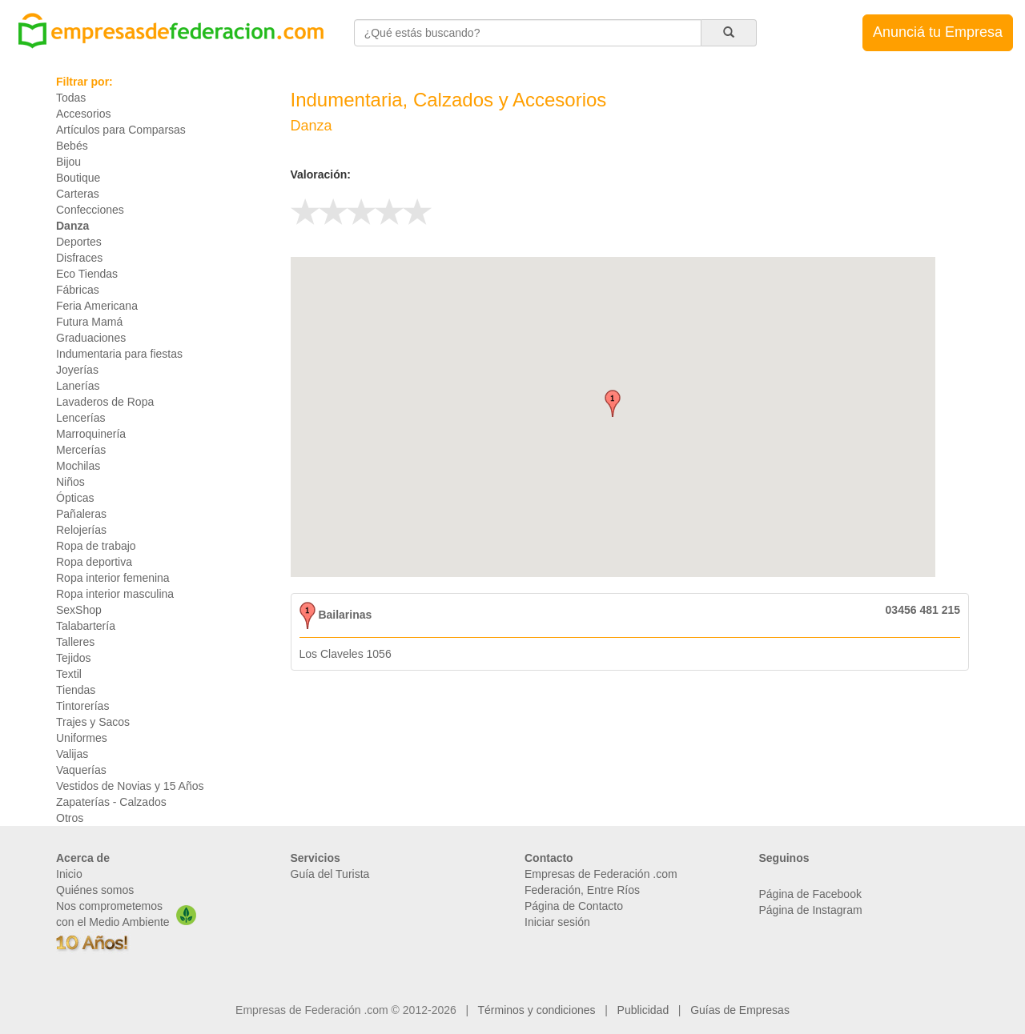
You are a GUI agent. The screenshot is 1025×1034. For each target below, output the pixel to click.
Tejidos (73, 657)
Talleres (75, 641)
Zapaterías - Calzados (111, 802)
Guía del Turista (330, 874)
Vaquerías (81, 769)
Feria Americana (97, 305)
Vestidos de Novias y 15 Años (129, 786)
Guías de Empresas (740, 1010)
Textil (69, 673)
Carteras (77, 193)
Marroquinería (91, 433)
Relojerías (81, 529)
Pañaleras (81, 513)
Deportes (79, 241)
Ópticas (75, 497)
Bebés (72, 145)
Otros (69, 818)
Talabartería (85, 625)
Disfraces (79, 257)
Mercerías (81, 449)
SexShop (79, 609)
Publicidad (643, 1010)
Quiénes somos (95, 890)
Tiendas (75, 689)
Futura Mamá (89, 321)
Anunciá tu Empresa (938, 32)
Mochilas (78, 465)
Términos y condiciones (537, 1010)
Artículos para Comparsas (121, 129)
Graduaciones (91, 337)
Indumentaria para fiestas (119, 353)
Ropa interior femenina (113, 577)
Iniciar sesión (557, 922)
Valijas (72, 753)
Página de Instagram (810, 910)
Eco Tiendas (87, 273)
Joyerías (77, 369)
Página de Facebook (810, 894)
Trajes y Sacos (93, 721)
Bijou (68, 161)
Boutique (78, 177)
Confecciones (90, 209)
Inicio (69, 874)
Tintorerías (82, 705)
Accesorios (83, 113)
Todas (71, 97)
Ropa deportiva (94, 561)
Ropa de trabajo (96, 545)
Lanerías (77, 385)
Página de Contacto (574, 906)
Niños (70, 481)
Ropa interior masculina (115, 593)
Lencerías (80, 417)
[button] (613, 403)
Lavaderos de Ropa (105, 401)
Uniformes (81, 737)
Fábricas (77, 289)
